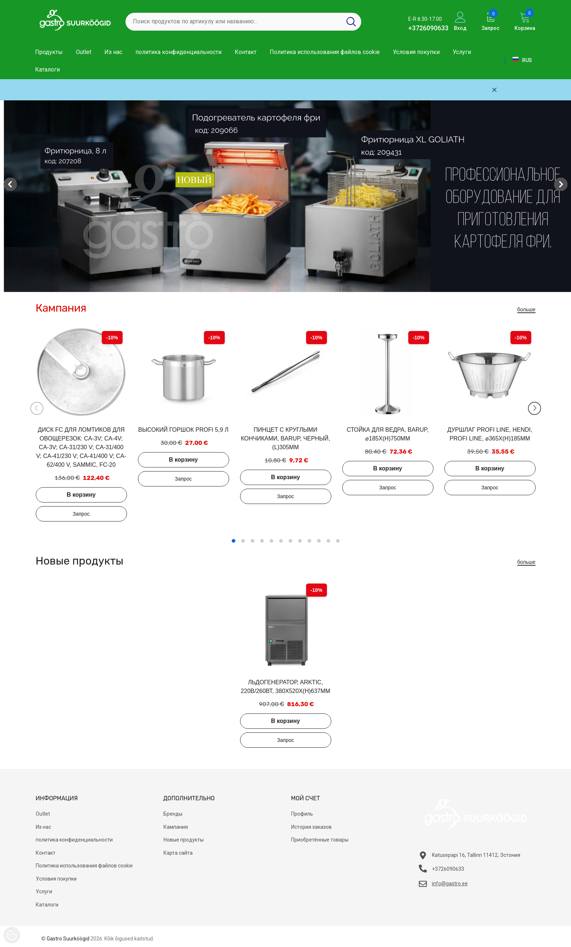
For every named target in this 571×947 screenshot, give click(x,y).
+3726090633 (428, 28)
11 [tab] (328, 541)
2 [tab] (243, 541)
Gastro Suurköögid (68, 939)
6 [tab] (281, 541)
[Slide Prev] (36, 408)
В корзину (81, 495)
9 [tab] (309, 541)
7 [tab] (290, 541)
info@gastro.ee (450, 883)
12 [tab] (338, 541)
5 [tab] (271, 541)
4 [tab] (262, 541)
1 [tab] (233, 541)
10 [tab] (319, 541)
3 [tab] (252, 541)
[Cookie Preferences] (12, 935)
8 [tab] (300, 541)
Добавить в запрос (81, 513)
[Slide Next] (534, 408)
